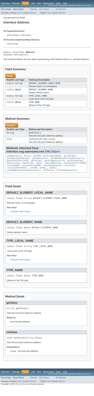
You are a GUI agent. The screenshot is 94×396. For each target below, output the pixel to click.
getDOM (37, 159)
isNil (39, 167)
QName (18, 91)
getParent (36, 164)
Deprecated (48, 3)
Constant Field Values (20, 218)
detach (27, 159)
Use (33, 3)
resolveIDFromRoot (17, 173)
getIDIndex (70, 159)
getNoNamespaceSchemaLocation (67, 162)
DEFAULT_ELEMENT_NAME (41, 91)
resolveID (69, 170)
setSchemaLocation (66, 175)
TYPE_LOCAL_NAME (38, 98)
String (18, 84)
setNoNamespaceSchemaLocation (24, 175)
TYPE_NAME (34, 104)
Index (58, 3)
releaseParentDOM (31, 170)
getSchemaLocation (54, 164)
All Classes (61, 9)
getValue (33, 135)
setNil (43, 173)
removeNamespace (52, 170)
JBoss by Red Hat (22, 393)
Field (19, 13)
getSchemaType (75, 164)
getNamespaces (40, 162)
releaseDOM (13, 170)
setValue (33, 142)
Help (65, 3)
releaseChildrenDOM (74, 167)
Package (16, 3)
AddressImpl (12, 44)
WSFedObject (13, 35)
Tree (39, 3)
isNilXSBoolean (52, 167)
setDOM (33, 173)
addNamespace (14, 159)
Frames (33, 9)
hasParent (27, 167)
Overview (5, 3)
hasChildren (13, 167)
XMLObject (26, 35)
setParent (48, 175)
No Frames (44, 9)
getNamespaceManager (18, 162)
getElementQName (52, 159)
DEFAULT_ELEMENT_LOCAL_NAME (44, 84)
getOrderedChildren (18, 164)
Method (33, 13)
